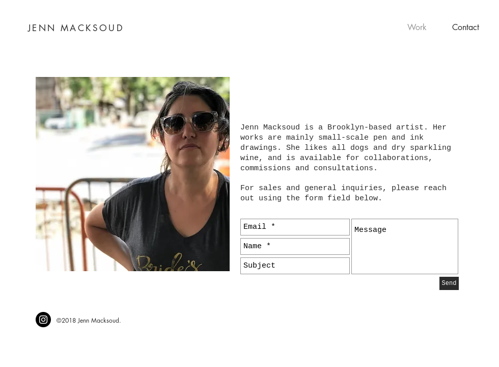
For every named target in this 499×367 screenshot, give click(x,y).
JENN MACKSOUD (76, 28)
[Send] (449, 283)
